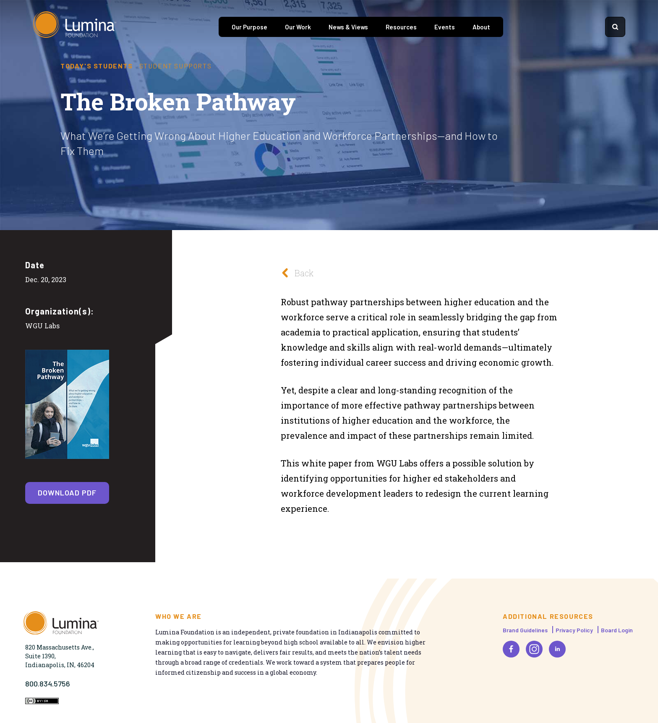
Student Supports (175, 66)
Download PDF (67, 492)
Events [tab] (444, 27)
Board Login (617, 630)
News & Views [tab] (348, 27)
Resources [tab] (401, 27)
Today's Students (96, 66)
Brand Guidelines (525, 630)
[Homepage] (75, 26)
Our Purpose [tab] (249, 27)
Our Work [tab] (298, 27)
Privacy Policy (574, 630)
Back (295, 273)
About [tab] (481, 27)
